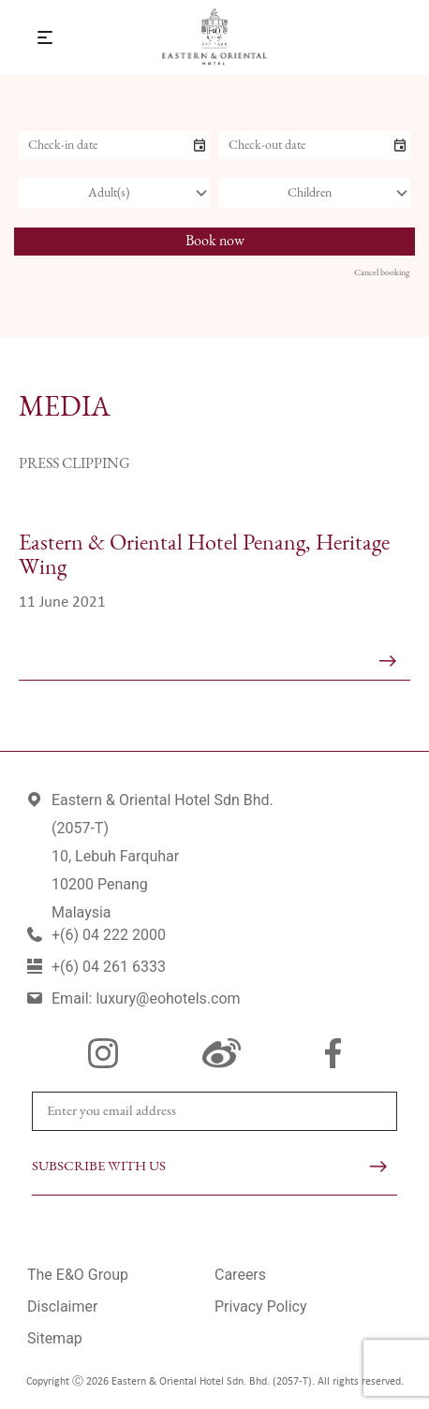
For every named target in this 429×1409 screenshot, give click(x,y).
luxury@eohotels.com (168, 998)
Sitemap (54, 1338)
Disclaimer (62, 1306)
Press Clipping (74, 464)
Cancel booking (381, 273)
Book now (214, 241)
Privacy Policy (260, 1306)
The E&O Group (77, 1275)
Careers (240, 1275)
